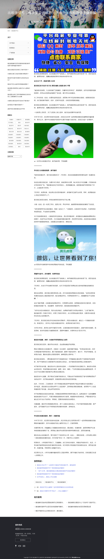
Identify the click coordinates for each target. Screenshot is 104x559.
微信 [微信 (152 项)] (19, 122)
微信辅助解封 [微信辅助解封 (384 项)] (27, 140)
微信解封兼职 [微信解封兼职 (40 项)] (11, 134)
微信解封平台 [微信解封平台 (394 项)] (27, 134)
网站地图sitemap (76, 557)
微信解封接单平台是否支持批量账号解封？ (50, 507)
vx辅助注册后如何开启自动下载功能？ (19, 100)
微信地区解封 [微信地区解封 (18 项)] (27, 125)
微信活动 (39, 482)
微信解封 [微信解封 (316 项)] (27, 131)
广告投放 (12, 52)
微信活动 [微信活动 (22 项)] (19, 131)
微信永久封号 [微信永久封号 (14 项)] (27, 128)
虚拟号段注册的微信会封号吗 (16, 109)
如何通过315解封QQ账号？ (16, 105)
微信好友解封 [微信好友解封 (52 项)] (11, 128)
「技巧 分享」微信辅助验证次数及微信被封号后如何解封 (56, 471)
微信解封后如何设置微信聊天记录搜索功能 (50, 502)
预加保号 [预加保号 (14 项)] (27, 146)
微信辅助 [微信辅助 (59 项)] (11, 140)
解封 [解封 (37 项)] (19, 146)
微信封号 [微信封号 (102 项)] (19, 128)
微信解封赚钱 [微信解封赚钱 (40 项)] (19, 137)
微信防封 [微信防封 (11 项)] (19, 143)
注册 (99, 4)
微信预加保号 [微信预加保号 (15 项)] (27, 143)
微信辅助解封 (62, 482)
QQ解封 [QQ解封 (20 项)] (11, 119)
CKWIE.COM (68, 557)
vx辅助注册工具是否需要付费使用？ (18, 74)
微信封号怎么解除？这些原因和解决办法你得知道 (56, 487)
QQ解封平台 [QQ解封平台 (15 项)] (19, 119)
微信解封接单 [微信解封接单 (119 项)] (11, 137)
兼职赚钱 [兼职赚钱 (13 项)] (27, 119)
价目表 (43, 4)
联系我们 (12, 48)
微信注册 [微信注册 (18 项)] (11, 131)
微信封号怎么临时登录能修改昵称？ (18, 84)
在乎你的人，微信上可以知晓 (47, 477)
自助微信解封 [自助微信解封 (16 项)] (11, 146)
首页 (26, 4)
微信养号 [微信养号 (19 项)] (11, 125)
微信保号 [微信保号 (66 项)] (27, 122)
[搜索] (89, 4)
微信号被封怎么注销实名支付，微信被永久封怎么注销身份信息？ (50, 511)
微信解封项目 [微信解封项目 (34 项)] (27, 137)
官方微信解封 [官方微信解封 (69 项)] (11, 122)
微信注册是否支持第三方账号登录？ (18, 69)
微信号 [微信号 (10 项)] (19, 125)
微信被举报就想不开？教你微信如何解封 (50, 468)
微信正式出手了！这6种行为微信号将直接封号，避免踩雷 (56, 465)
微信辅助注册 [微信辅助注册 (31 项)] (19, 140)
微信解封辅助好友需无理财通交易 (79, 507)
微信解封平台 (34, 4)
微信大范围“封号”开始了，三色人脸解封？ (54, 491)
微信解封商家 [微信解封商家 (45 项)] (19, 134)
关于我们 (51, 4)
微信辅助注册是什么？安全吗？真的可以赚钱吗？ (82, 502)
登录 (95, 4)
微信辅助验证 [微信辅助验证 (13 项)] (11, 143)
